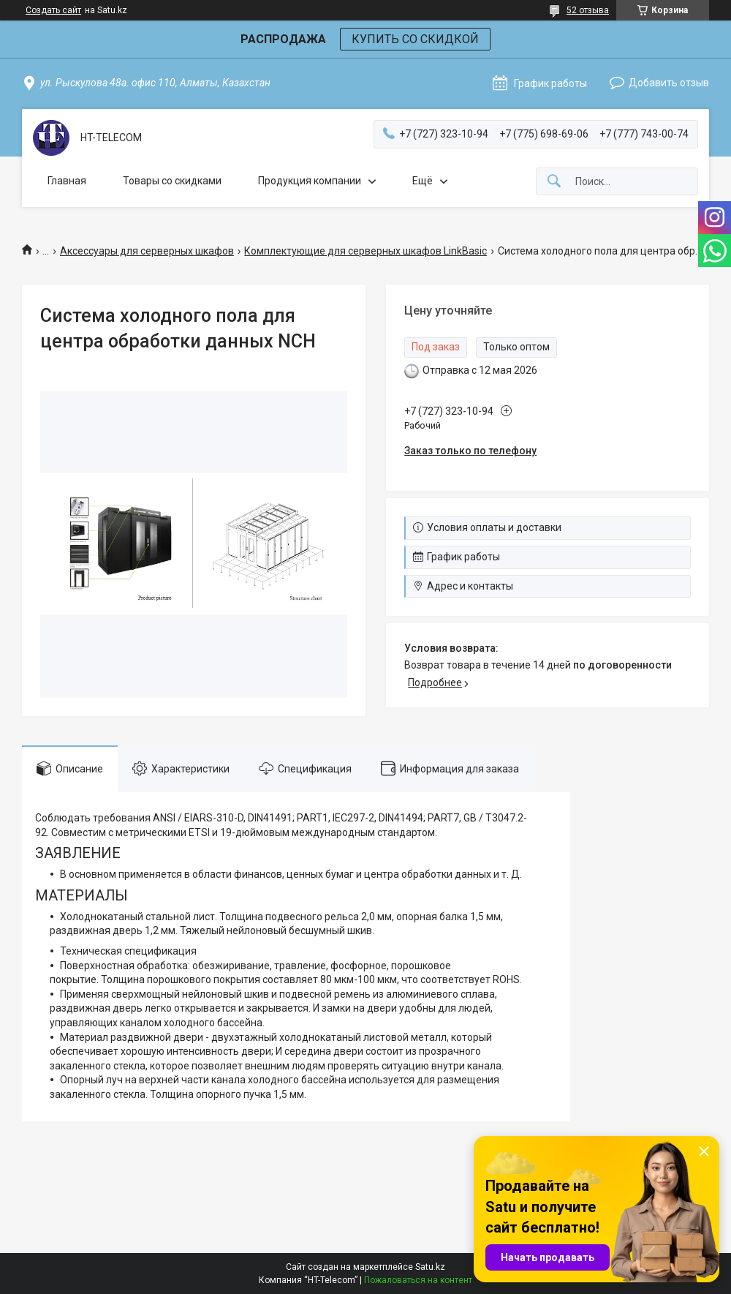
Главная (67, 181)
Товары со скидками (172, 181)
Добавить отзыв (669, 83)
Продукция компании (309, 181)
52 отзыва (588, 10)
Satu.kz (430, 1267)
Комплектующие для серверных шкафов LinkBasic (365, 251)
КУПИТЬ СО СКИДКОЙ (415, 39)
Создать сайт (53, 10)
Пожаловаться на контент (418, 1280)
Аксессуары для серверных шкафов (147, 251)
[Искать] (554, 181)
